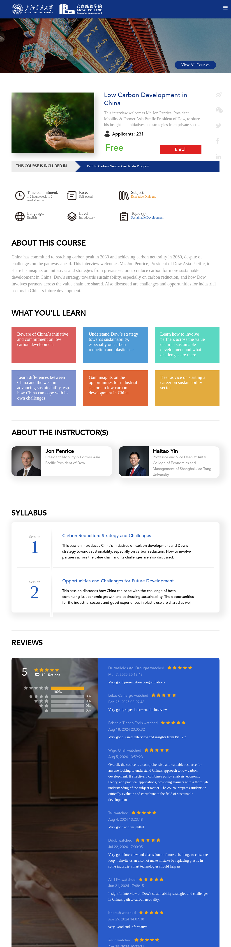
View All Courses (195, 65)
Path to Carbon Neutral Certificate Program (118, 166)
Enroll (181, 149)
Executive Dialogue (143, 196)
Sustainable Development (147, 217)
